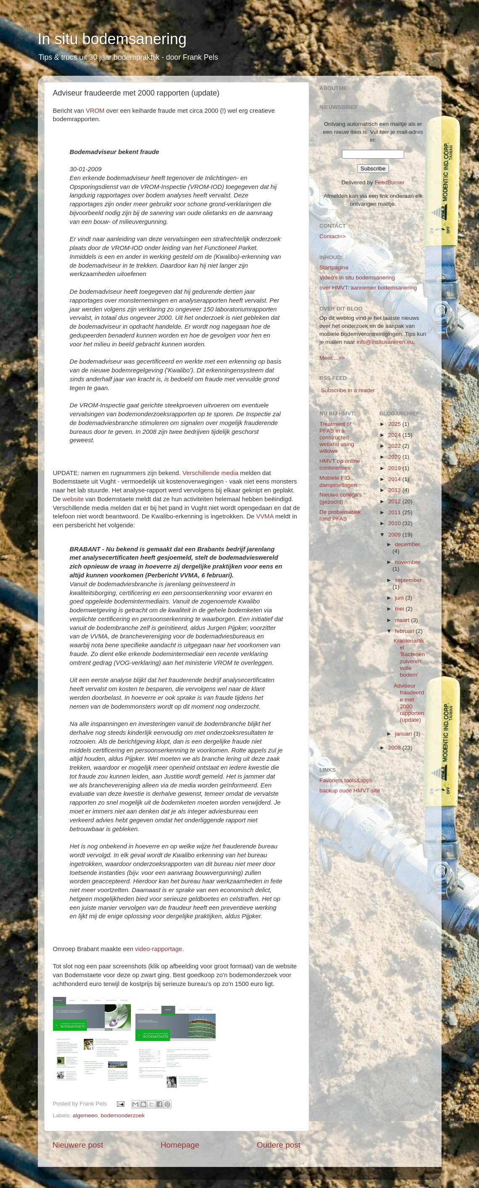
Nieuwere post (78, 1144)
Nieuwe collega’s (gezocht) (341, 498)
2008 (395, 747)
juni (400, 598)
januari (404, 734)
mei (400, 609)
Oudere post (279, 1144)
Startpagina (334, 267)
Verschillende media (210, 473)
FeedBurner (390, 182)
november (407, 562)
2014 (395, 479)
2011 (395, 512)
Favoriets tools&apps (346, 780)
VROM (95, 110)
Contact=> (333, 236)
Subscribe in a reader (348, 390)
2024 (395, 435)
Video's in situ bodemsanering (357, 277)
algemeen (85, 1115)
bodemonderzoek (123, 1115)
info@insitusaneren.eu (385, 342)
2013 (395, 490)
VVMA (264, 516)
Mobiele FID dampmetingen (338, 481)
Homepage (180, 1144)
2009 (395, 535)
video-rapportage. (159, 949)
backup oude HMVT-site (350, 790)
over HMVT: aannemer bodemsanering (368, 287)
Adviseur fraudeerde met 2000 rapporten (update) (409, 703)
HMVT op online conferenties (340, 464)
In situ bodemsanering (112, 39)
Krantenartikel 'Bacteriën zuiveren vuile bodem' (409, 658)
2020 (395, 457)
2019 (395, 468)
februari (405, 631)
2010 (395, 523)
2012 (395, 501)
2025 (395, 424)
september (408, 580)
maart (403, 620)
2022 (395, 446)
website (73, 499)
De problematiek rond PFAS (340, 515)
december (407, 544)
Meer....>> (332, 358)
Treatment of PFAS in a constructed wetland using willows (337, 437)
